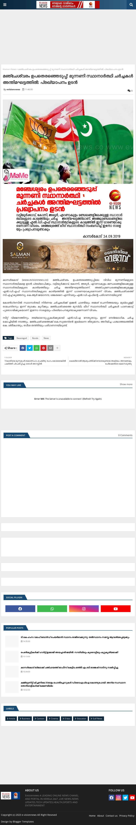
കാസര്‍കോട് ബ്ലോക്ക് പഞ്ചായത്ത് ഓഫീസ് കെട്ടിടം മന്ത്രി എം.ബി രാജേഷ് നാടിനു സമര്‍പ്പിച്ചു (69, 667)
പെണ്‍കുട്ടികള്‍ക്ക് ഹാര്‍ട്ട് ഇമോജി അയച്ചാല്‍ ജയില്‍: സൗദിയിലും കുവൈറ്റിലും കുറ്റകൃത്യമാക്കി (69, 652)
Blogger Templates (23, 821)
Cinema (54, 718)
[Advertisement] (68, 35)
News (13, 69)
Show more (126, 384)
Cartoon (40, 718)
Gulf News (97, 718)
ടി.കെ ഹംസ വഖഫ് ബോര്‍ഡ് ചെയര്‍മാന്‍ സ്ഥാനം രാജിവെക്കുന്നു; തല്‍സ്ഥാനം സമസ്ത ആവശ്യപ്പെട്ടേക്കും (75, 637)
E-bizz (67, 718)
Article (12, 718)
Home (6, 69)
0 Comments (125, 435)
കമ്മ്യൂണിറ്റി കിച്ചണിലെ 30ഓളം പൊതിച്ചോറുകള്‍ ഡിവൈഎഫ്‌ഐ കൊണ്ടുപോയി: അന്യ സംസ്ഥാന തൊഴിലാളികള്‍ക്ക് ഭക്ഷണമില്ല (73, 684)
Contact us (112, 815)
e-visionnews (29, 814)
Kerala (35, 338)
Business (26, 718)
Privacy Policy (126, 815)
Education (81, 718)
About (100, 815)
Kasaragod (22, 338)
